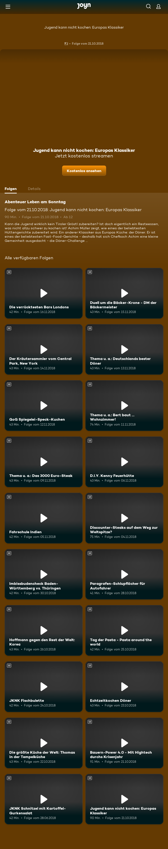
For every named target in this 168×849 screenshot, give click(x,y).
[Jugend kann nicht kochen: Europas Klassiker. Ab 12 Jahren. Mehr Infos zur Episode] (124, 799)
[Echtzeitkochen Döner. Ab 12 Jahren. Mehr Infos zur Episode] (124, 686)
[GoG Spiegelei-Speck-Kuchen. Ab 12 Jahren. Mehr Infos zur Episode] (44, 405)
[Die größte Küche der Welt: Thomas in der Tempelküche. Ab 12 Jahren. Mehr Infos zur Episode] (44, 743)
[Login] (158, 6)
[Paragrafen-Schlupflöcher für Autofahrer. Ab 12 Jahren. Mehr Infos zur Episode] (124, 574)
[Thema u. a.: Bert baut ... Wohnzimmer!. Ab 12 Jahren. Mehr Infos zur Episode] (124, 405)
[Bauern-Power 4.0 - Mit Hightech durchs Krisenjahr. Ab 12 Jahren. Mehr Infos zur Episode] (124, 743)
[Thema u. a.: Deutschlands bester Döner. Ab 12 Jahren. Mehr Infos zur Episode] (124, 349)
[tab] (12, 189)
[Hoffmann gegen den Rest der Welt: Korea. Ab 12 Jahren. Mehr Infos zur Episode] (44, 630)
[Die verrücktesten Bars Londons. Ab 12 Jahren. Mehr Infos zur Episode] (44, 293)
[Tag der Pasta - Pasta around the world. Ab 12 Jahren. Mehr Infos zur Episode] (124, 630)
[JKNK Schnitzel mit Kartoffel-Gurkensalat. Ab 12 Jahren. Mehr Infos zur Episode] (44, 799)
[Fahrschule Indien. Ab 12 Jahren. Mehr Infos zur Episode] (44, 518)
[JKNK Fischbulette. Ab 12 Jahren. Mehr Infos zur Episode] (44, 686)
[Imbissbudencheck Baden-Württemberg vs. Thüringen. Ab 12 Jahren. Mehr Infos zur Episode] (44, 574)
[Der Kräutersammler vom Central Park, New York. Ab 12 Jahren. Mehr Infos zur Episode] (44, 349)
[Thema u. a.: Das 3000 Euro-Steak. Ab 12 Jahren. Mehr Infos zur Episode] (44, 461)
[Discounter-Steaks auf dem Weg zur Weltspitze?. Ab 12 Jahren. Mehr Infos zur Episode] (124, 518)
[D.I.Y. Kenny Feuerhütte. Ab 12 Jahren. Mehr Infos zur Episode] (124, 461)
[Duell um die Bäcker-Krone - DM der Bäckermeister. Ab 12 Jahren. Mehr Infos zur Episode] (124, 293)
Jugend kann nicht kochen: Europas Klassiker (84, 27)
